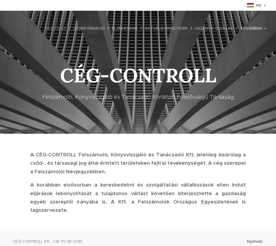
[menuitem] (57, 28)
